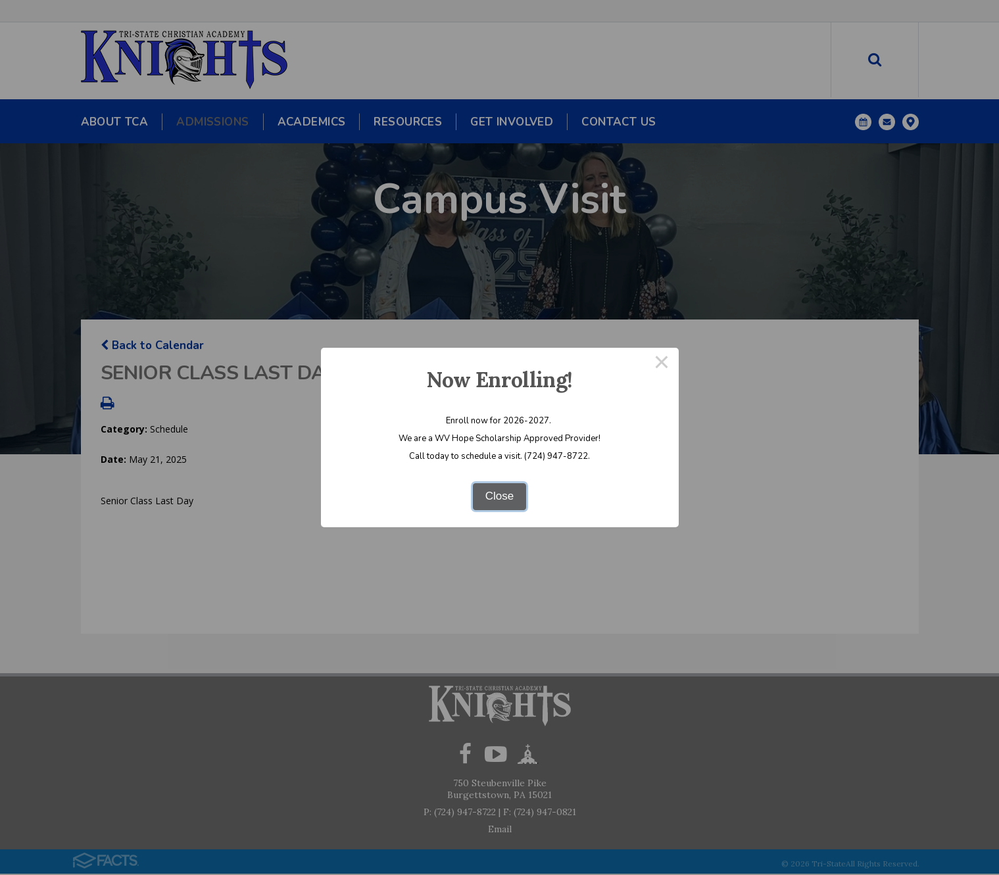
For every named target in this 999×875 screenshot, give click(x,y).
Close (499, 496)
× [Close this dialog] (661, 364)
